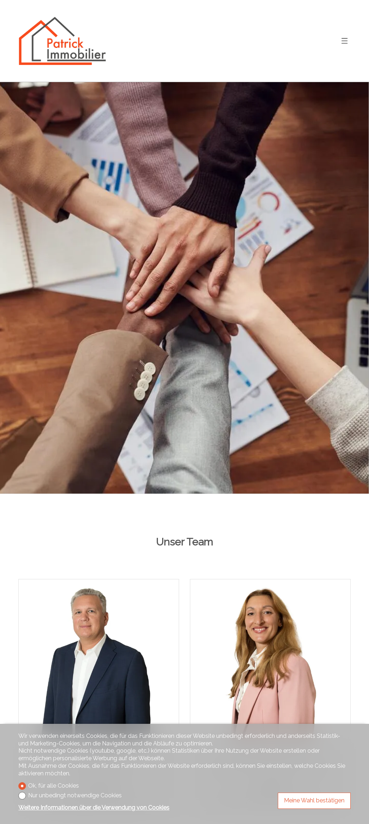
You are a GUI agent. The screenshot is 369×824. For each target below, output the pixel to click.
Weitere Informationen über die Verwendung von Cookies (93, 807)
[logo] (63, 41)
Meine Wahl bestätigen (314, 800)
